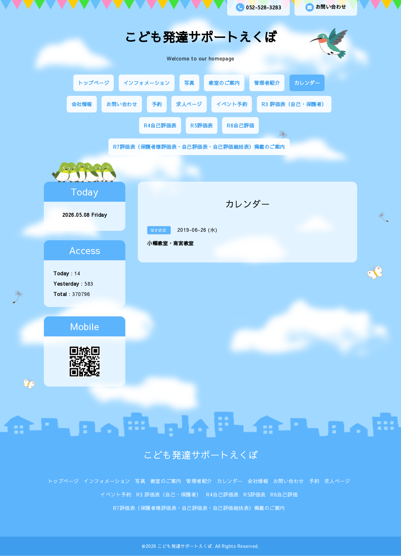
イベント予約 (231, 104)
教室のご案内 (224, 82)
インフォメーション (146, 82)
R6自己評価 (240, 125)
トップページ (93, 82)
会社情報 (81, 104)
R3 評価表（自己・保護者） (294, 104)
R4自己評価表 (160, 125)
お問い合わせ (325, 7)
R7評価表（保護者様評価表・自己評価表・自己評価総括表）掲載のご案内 (199, 146)
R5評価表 (201, 125)
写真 (189, 82)
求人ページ (189, 104)
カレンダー (307, 82)
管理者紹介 (267, 82)
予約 (157, 104)
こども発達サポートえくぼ (200, 36)
